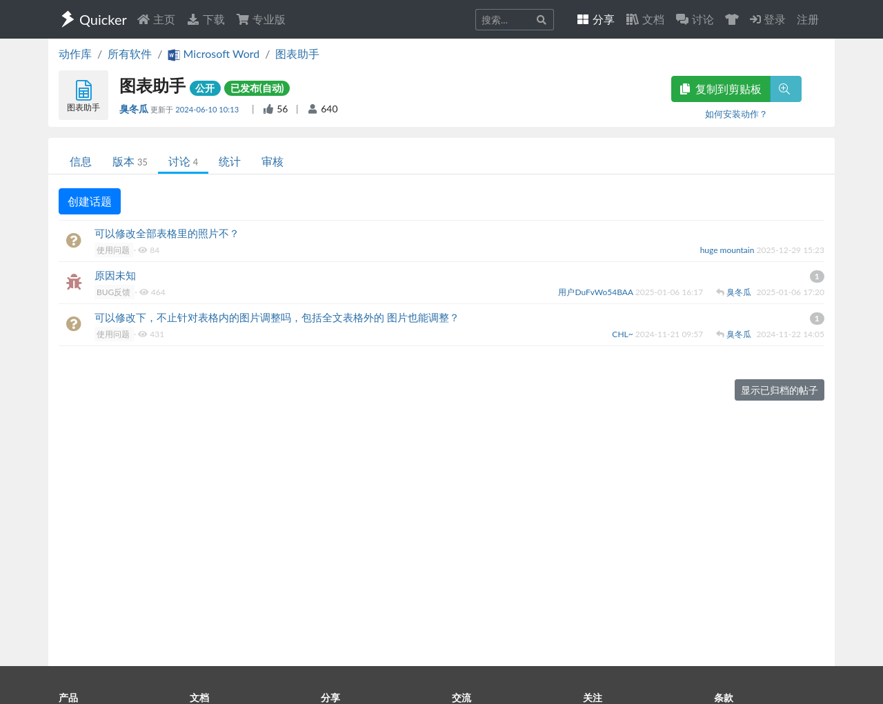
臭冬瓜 (134, 108)
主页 (156, 19)
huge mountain (728, 250)
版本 (130, 161)
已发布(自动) (257, 88)
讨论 (183, 161)
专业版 (261, 19)
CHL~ (623, 334)
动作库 (75, 53)
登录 (768, 19)
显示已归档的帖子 (779, 390)
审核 (272, 161)
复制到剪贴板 (721, 88)
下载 (205, 19)
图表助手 (297, 53)
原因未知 (115, 275)
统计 (230, 161)
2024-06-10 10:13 (208, 109)
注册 (808, 19)
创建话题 (90, 201)
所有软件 (130, 53)
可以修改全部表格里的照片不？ (167, 233)
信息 (81, 161)
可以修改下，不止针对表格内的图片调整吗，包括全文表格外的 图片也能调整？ (277, 317)
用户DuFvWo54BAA (596, 292)
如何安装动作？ (736, 113)
